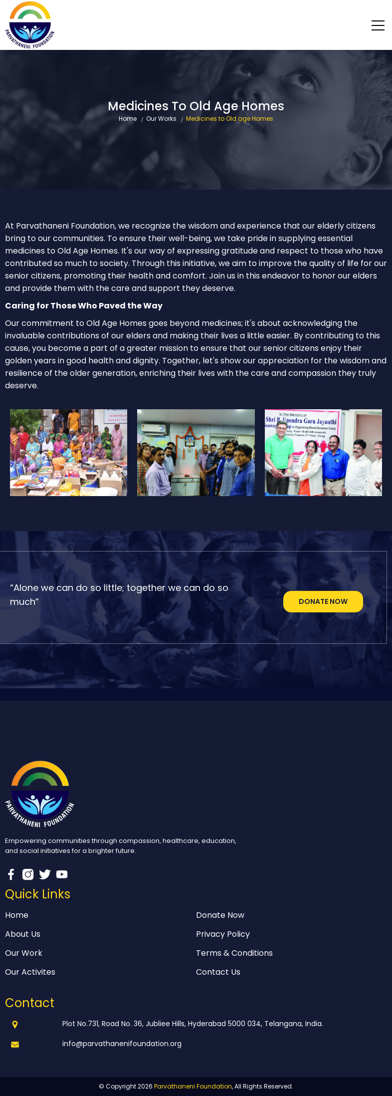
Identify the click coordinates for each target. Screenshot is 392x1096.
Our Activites (30, 972)
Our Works (161, 118)
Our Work (23, 953)
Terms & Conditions (234, 953)
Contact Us (218, 972)
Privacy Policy (223, 934)
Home (128, 118)
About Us (22, 934)
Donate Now (323, 601)
